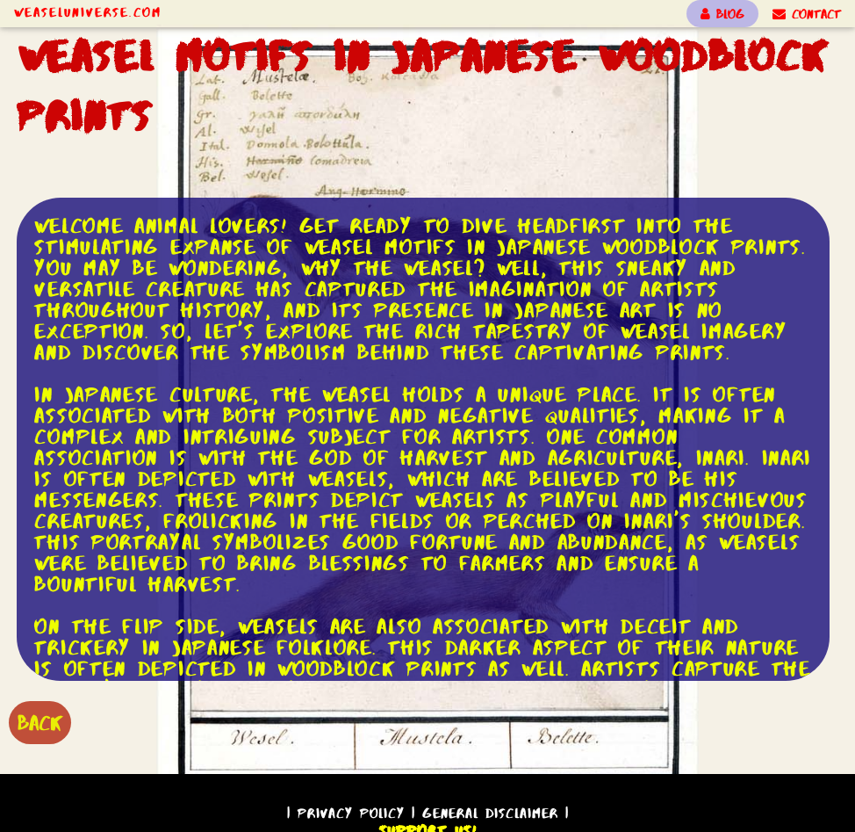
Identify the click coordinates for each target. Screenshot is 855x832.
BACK (40, 722)
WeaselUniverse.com (88, 12)
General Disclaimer (490, 813)
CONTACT (806, 14)
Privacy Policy (351, 813)
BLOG (722, 14)
